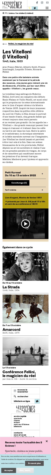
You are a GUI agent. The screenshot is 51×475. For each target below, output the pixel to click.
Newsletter (47, 2)
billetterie (18, 426)
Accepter (8, 471)
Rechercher (22, 396)
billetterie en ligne (22, 401)
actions (17, 422)
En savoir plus (34, 463)
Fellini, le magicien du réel (20, 43)
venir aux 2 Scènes (21, 424)
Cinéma (11, 13)
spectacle (18, 418)
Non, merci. (25, 471)
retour (3, 12)
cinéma (17, 420)
